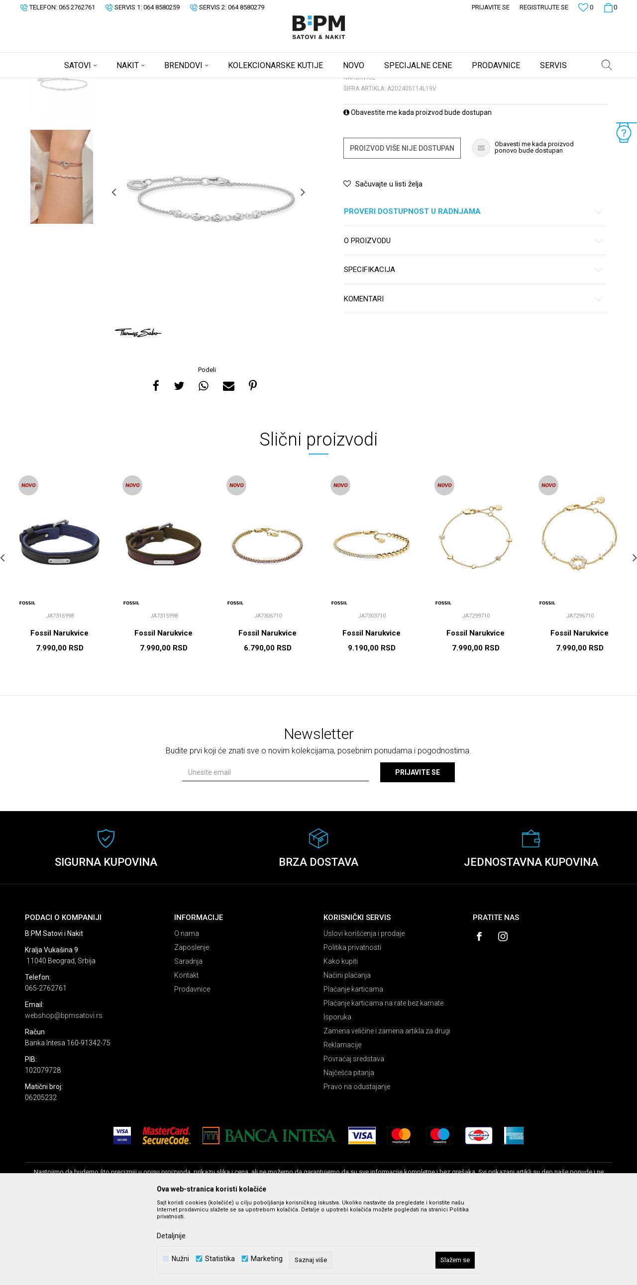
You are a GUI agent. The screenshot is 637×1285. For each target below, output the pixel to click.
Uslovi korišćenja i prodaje (364, 1011)
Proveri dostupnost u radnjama (473, 289)
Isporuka (337, 1095)
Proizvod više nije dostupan (402, 226)
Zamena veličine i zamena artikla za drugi (386, 1109)
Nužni (180, 1259)
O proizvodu (473, 319)
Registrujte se (544, 7)
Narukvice (151, 84)
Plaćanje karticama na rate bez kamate (383, 1081)
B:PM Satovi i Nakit (50, 84)
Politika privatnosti (352, 1025)
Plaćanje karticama (353, 1067)
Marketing (267, 1259)
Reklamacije (342, 1123)
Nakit (123, 84)
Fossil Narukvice (59, 711)
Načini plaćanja (347, 1053)
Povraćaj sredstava (353, 1137)
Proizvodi (95, 84)
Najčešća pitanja (348, 1151)
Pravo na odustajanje (356, 1165)
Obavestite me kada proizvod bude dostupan (417, 190)
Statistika (220, 1259)
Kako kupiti (340, 1039)
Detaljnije (171, 1236)
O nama (186, 1011)
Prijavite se (417, 850)
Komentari (473, 377)
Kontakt (186, 1053)
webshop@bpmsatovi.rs (64, 1094)
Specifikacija (473, 348)
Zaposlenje (191, 1025)
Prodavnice (192, 1067)
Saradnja (188, 1039)
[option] (62, 159)
